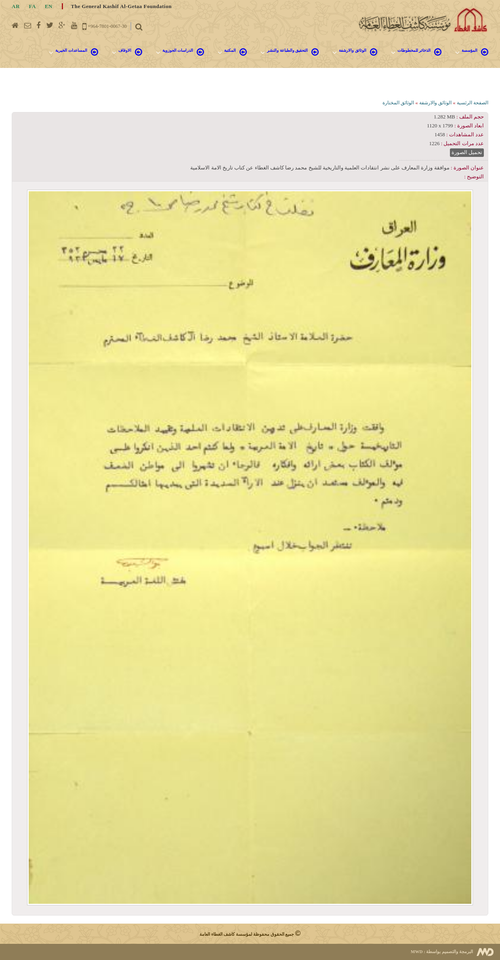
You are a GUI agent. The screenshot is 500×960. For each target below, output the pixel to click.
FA (32, 6)
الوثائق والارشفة (435, 103)
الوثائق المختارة (398, 103)
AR (16, 6)
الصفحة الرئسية (472, 103)
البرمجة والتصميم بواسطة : (442, 951)
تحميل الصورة (467, 152)
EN (49, 6)
